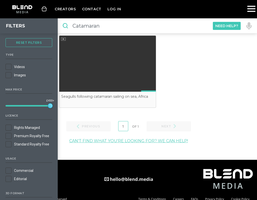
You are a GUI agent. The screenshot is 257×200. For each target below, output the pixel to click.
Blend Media (22, 9)
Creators (65, 9)
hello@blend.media (131, 179)
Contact (91, 9)
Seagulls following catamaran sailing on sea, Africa (104, 96)
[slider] (50, 105)
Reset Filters (29, 42)
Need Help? (226, 26)
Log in (114, 9)
